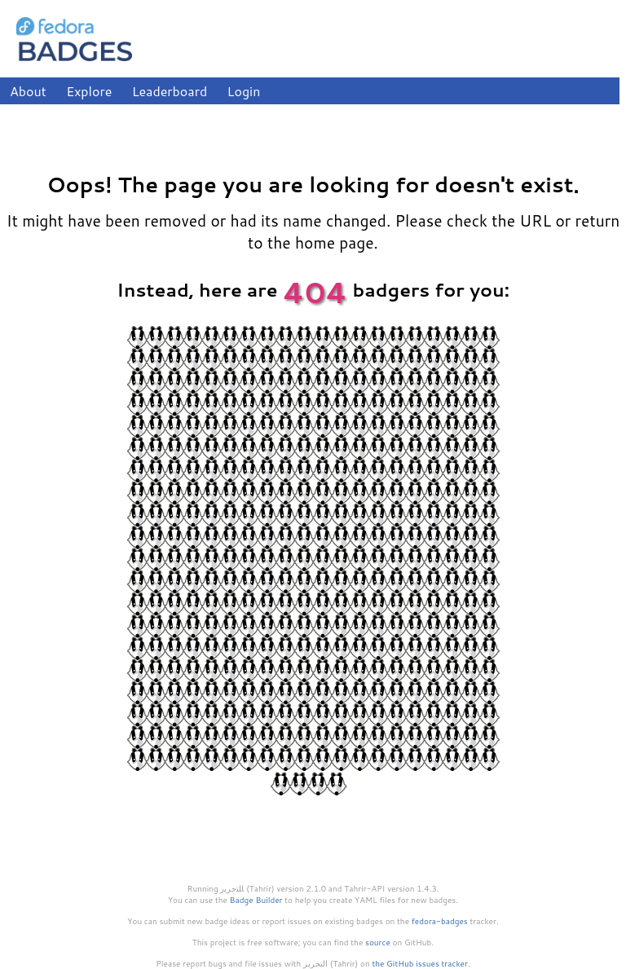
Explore (89, 90)
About (28, 90)
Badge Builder (256, 899)
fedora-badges (440, 921)
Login (244, 90)
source (377, 942)
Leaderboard (170, 90)
